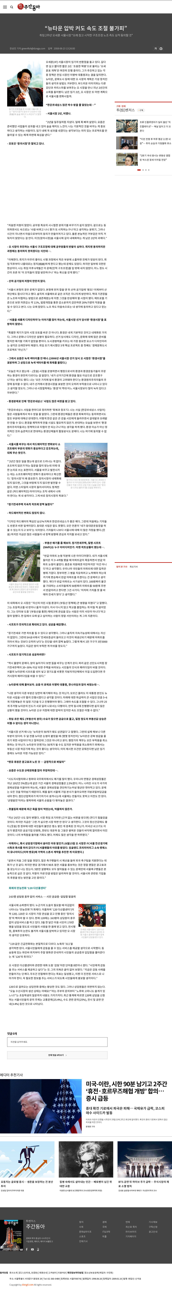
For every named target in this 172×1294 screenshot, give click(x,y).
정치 (81, 1222)
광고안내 (153, 1231)
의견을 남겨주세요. (19, 1042)
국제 (104, 1227)
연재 (128, 1222)
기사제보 (153, 1222)
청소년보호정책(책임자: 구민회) (99, 1273)
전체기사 (83, 1241)
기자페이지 (131, 1236)
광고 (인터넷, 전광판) (28, 1273)
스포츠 (82, 1236)
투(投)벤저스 (125, 110)
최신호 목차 (131, 1227)
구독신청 (153, 1227)
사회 (81, 1227)
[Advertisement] (34, 184)
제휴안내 (43, 1273)
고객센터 (53, 1273)
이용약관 (62, 1273)
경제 (104, 1222)
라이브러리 (131, 1231)
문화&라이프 (85, 1231)
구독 (141, 110)
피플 (104, 1236)
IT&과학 (106, 1231)
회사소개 (13, 1273)
